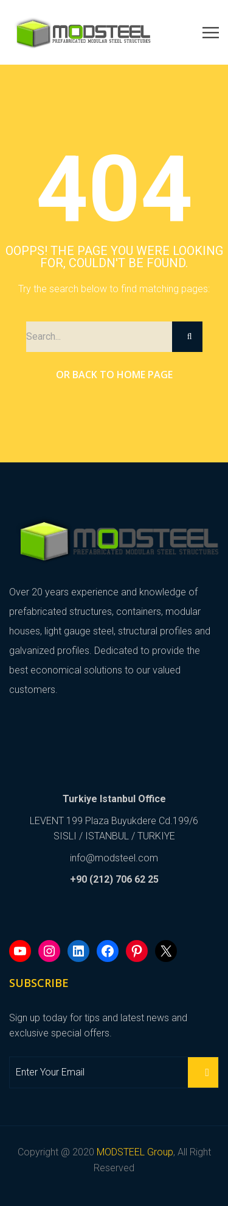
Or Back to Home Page (114, 374)
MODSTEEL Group (135, 1152)
